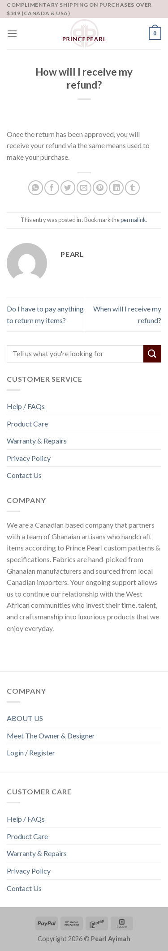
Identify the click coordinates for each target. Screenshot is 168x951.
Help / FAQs (26, 406)
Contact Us (24, 475)
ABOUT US (25, 718)
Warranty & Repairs (37, 440)
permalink (133, 219)
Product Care (27, 423)
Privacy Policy (29, 458)
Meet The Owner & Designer (51, 735)
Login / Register (31, 752)
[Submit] (152, 353)
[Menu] (12, 33)
